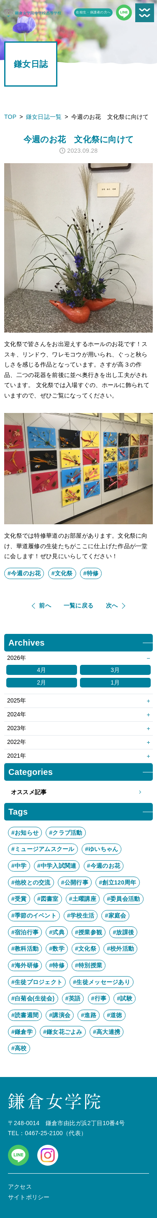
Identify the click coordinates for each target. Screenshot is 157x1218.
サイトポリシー (29, 1197)
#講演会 (59, 1015)
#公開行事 (74, 882)
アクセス (20, 1186)
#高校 (19, 1048)
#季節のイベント (34, 915)
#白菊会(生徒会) (33, 998)
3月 (115, 670)
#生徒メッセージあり (101, 982)
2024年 (16, 714)
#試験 (124, 998)
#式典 (56, 932)
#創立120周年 (117, 882)
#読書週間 (25, 1015)
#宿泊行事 (25, 932)
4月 (41, 670)
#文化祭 (62, 573)
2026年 (16, 657)
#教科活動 (25, 948)
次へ (112, 605)
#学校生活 (80, 915)
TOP (10, 116)
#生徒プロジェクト (36, 982)
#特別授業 (88, 965)
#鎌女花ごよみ (62, 1031)
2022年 (16, 741)
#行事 (99, 998)
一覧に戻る (78, 605)
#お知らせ (25, 832)
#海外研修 (25, 965)
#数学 (56, 948)
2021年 (16, 755)
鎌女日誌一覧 (44, 116)
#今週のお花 (24, 573)
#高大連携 (106, 1031)
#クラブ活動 (65, 832)
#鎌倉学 (22, 1031)
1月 (115, 682)
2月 (41, 682)
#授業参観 (88, 932)
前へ (45, 605)
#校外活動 (120, 948)
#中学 (19, 865)
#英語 (73, 998)
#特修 (91, 573)
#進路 (88, 1015)
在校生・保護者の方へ (93, 12)
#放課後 (123, 932)
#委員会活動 (123, 898)
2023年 (16, 728)
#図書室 (48, 898)
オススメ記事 (78, 792)
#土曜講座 (82, 898)
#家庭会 (115, 915)
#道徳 (114, 1015)
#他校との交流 (31, 882)
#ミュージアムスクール (43, 849)
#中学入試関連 (57, 865)
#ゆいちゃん (101, 849)
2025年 (16, 700)
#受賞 (19, 898)
